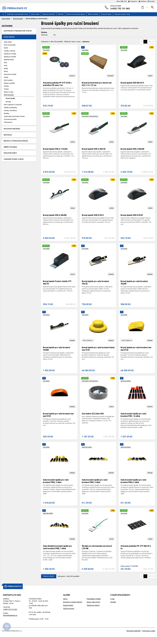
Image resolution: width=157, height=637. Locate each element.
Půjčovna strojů (68, 608)
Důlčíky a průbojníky (10, 107)
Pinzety (6, 89)
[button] (145, 7)
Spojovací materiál (49, 14)
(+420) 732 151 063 (10, 609)
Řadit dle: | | (76, 42)
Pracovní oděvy (106, 14)
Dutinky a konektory (10, 110)
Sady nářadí (8, 42)
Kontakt (151, 1)
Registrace (132, 1)
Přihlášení (142, 1)
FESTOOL (44, 35)
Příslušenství (8, 122)
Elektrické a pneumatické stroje (17, 14)
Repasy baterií (68, 605)
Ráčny (6, 71)
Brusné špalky (10, 98)
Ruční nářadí (35, 14)
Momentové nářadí (10, 74)
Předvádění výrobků (94, 599)
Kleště (6, 48)
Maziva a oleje (8, 92)
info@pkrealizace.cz (10, 615)
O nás (112, 599)
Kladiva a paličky (9, 83)
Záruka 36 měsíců (93, 605)
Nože (5, 65)
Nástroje (61, 14)
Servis (65, 599)
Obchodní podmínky (133, 631)
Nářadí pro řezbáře (10, 57)
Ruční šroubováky (9, 45)
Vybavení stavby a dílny (122, 14)
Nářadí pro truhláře (10, 54)
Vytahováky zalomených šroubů (14, 116)
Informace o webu (148, 631)
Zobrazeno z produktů (52, 42)
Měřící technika (93, 14)
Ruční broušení (18, 18)
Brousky (8, 102)
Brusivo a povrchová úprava (76, 14)
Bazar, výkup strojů (93, 602)
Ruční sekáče (8, 80)
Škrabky (6, 113)
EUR (125, 1)
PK (55, 35)
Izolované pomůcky (10, 119)
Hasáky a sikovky (9, 51)
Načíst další (48, 576)
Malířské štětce (9, 60)
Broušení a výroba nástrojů (72, 602)
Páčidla (6, 86)
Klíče (5, 62)
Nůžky (6, 68)
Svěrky (6, 77)
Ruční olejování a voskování (13, 105)
